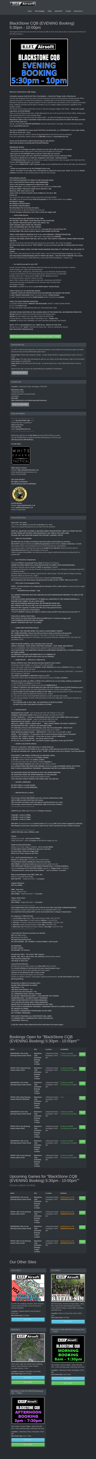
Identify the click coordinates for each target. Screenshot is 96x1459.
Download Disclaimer (20, 373)
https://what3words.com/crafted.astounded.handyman (29, 400)
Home (30, 11)
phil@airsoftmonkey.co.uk (24, 507)
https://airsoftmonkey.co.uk (26, 505)
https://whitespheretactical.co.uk (28, 470)
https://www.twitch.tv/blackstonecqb (21, 329)
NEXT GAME (28, 1382)
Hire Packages (40, 11)
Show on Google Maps (20, 404)
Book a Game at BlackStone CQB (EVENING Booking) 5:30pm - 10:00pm (35, 336)
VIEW (82, 1054)
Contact (68, 11)
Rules (50, 11)
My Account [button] (78, 11)
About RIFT (58, 11)
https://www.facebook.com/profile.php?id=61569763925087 (29, 143)
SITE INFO (28, 1319)
